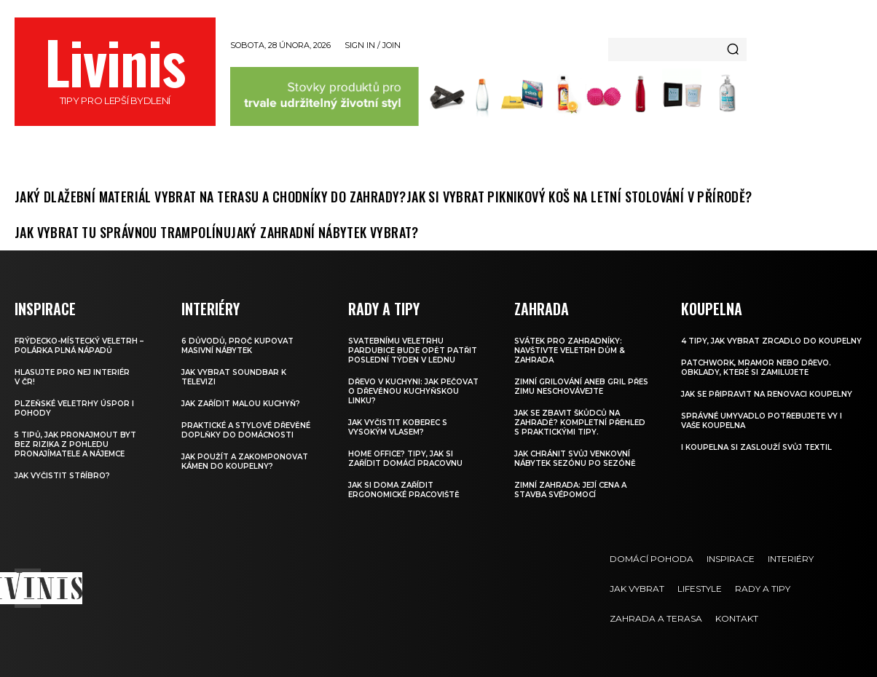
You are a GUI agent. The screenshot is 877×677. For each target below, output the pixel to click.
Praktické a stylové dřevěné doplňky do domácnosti (245, 430)
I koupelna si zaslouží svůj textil (756, 447)
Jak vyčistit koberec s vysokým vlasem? (397, 427)
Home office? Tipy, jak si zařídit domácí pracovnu (405, 458)
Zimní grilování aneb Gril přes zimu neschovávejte (581, 386)
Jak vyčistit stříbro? (62, 475)
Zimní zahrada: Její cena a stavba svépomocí (570, 489)
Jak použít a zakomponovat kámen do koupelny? (244, 461)
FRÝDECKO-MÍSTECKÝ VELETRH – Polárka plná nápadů (79, 345)
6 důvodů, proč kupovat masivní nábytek (237, 345)
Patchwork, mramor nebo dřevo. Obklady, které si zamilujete (756, 367)
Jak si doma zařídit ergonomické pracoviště (404, 489)
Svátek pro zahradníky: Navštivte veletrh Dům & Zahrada (569, 350)
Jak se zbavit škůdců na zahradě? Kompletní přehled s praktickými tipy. (579, 422)
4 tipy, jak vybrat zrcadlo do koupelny (771, 341)
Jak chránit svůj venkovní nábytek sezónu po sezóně (575, 458)
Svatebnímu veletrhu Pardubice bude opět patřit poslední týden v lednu (412, 350)
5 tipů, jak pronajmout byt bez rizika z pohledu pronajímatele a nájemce (75, 444)
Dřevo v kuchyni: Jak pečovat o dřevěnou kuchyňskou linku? (413, 391)
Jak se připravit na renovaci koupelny (766, 394)
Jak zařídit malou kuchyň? (240, 403)
